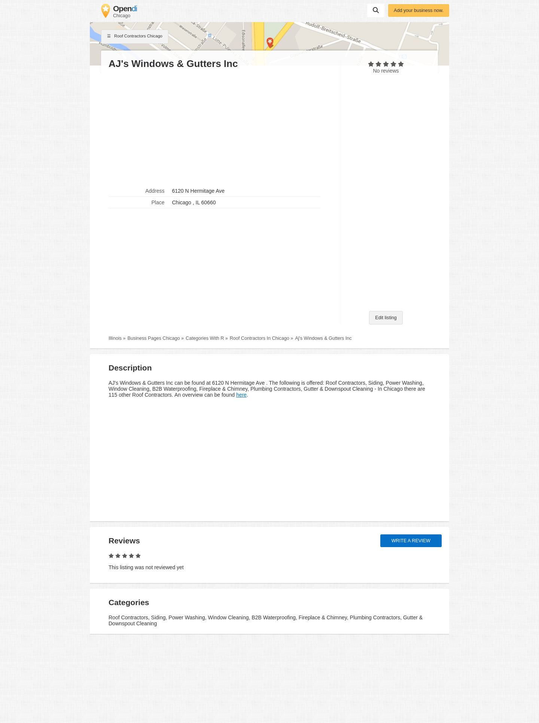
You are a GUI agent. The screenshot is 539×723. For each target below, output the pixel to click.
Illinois (115, 338)
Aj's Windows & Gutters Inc (323, 338)
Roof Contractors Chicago (134, 37)
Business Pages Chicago (154, 338)
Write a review (411, 540)
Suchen (376, 10)
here (241, 395)
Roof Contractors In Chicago (259, 338)
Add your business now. (419, 10)
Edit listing (385, 317)
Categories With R (205, 338)
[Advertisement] (221, 127)
